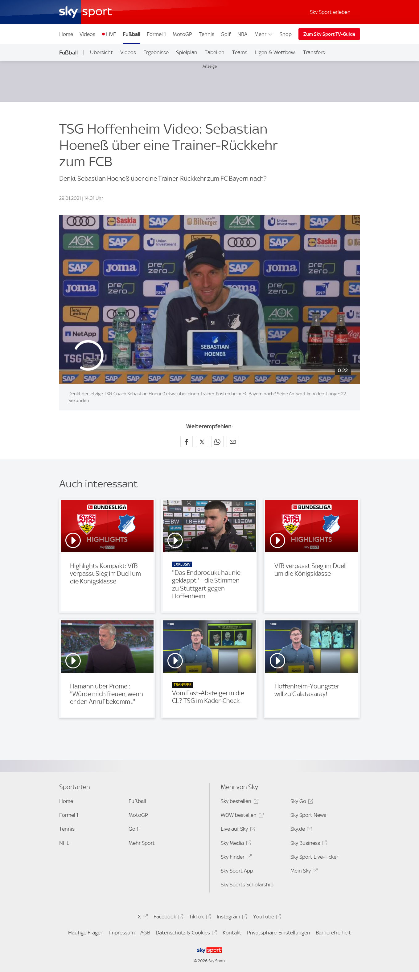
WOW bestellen (241, 816)
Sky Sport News (308, 815)
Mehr (263, 34)
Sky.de (300, 830)
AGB (145, 933)
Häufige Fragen (86, 933)
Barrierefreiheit (333, 933)
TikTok (199, 918)
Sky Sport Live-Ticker (314, 857)
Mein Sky (303, 872)
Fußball (131, 34)
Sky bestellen (239, 802)
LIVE (111, 34)
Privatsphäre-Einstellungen (278, 933)
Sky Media (235, 844)
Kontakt (232, 933)
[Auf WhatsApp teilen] (217, 441)
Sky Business (307, 844)
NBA (242, 34)
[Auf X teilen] (202, 441)
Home (66, 34)
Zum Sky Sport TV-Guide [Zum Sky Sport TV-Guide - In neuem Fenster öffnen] (329, 34)
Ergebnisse (156, 52)
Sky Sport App (237, 871)
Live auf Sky (237, 830)
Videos (87, 34)
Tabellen (214, 52)
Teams (239, 52)
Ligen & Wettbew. (275, 52)
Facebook (167, 918)
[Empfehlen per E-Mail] (233, 441)
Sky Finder (235, 858)
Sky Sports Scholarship (247, 884)
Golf (226, 34)
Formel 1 (156, 34)
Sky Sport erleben (330, 12)
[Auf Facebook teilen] (186, 441)
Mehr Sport (142, 843)
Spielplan (186, 52)
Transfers (314, 52)
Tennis (206, 34)
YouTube (266, 918)
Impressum (122, 933)
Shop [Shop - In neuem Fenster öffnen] (286, 34)
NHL (64, 843)
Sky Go (300, 802)
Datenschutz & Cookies (185, 934)
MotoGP (182, 34)
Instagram (231, 918)
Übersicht (101, 52)
